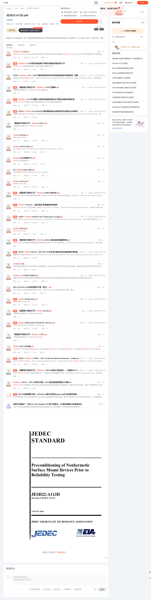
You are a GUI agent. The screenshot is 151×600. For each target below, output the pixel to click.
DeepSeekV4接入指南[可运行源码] (124, 88)
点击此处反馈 (117, 128)
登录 (96, 3)
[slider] (17, 589)
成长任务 (129, 2)
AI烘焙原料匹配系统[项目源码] (123, 112)
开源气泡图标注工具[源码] (121, 78)
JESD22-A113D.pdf (17, 15)
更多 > (143, 22)
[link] (9, 8)
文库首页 (9, 8)
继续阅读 (62, 552)
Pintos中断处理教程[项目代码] (122, 68)
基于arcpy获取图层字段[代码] (122, 73)
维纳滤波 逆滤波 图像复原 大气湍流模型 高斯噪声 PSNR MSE (128, 59)
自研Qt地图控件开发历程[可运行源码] (125, 102)
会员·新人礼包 (110, 2)
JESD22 (9, 20)
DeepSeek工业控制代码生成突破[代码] (125, 107)
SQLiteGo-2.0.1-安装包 (120, 63)
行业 (16, 8)
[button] (103, 38)
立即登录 (79, 21)
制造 (22, 8)
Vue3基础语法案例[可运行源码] (123, 97)
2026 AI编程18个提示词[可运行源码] (124, 83)
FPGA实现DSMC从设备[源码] (122, 92)
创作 (142, 3)
